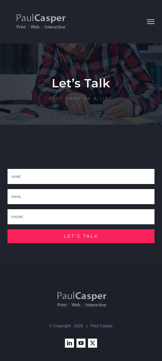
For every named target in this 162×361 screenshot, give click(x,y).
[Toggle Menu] (151, 21)
